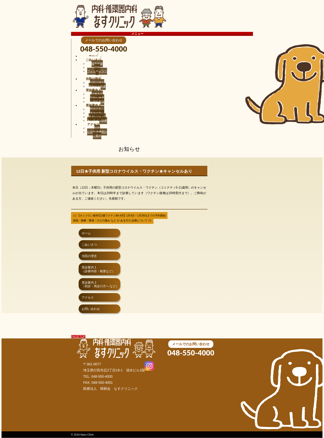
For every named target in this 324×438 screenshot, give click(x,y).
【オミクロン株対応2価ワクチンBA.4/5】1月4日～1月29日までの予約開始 (119, 215)
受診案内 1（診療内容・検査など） (98, 269)
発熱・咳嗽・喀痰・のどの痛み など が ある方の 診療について (112, 220)
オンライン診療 (97, 120)
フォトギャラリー (97, 73)
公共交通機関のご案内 (97, 133)
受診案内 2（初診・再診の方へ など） (100, 284)
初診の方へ (97, 109)
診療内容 (97, 94)
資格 (97, 67)
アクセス (88, 297)
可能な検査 (97, 97)
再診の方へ (97, 113)
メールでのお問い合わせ (191, 344)
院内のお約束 (97, 86)
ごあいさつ (89, 244)
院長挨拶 (97, 63)
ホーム (86, 233)
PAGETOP (78, 336)
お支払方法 (97, 101)
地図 (97, 128)
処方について (97, 116)
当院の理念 (97, 82)
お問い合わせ (91, 309)
